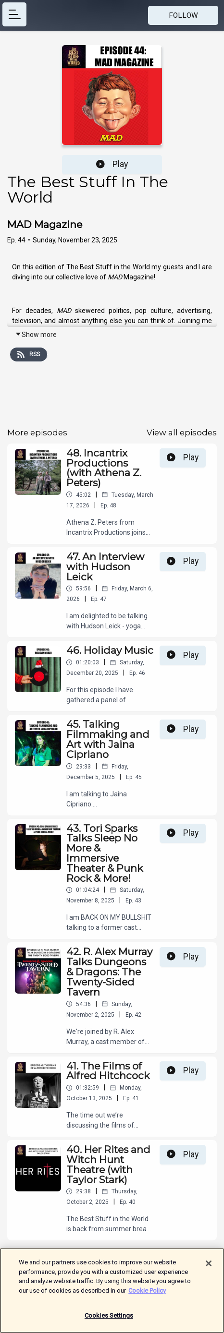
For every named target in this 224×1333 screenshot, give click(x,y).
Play (112, 164)
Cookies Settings (109, 1320)
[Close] (208, 1268)
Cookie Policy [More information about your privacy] (147, 1295)
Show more (36, 334)
